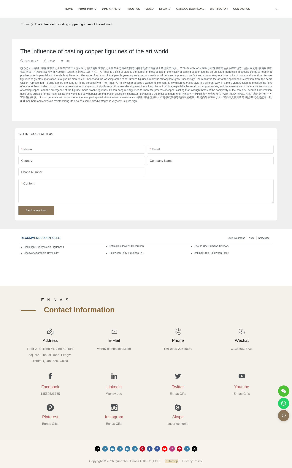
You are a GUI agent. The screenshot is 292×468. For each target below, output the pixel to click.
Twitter (178, 387)
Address (50, 340)
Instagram (114, 417)
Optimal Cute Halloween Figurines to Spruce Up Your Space (211, 252)
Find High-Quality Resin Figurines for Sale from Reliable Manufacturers (43, 246)
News (252, 238)
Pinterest (50, 417)
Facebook (50, 387)
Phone (178, 340)
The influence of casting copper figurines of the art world (74, 24)
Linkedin (114, 387)
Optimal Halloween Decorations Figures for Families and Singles (126, 246)
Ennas (25, 24)
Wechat (242, 340)
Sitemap (171, 461)
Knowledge (263, 238)
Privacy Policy (192, 461)
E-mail (114, 340)
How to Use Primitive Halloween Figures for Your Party (211, 246)
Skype (178, 417)
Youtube (241, 387)
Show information (236, 238)
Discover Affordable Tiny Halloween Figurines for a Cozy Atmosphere (40, 252)
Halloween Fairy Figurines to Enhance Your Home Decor (126, 252)
